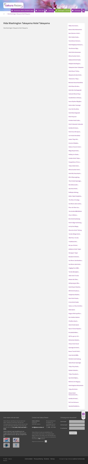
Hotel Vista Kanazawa (75, 52)
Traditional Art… (73, 241)
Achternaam (64, 425)
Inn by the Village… (74, 226)
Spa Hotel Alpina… (73, 378)
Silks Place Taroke (74, 238)
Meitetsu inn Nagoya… (75, 382)
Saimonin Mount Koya (74, 94)
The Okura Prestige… (74, 200)
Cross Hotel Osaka (74, 302)
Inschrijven (73, 433)
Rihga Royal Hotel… (74, 151)
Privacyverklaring (38, 459)
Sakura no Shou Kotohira (75, 306)
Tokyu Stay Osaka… (74, 366)
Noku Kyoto (72, 310)
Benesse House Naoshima (76, 82)
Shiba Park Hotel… (74, 26)
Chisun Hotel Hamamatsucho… (73, 394)
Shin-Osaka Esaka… (74, 37)
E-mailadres (64, 428)
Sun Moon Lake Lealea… (75, 204)
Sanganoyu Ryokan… (74, 294)
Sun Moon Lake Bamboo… (76, 260)
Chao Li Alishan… (73, 215)
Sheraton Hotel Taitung (75, 230)
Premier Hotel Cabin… (74, 120)
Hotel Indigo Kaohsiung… (75, 222)
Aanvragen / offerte (64, 10)
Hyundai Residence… (74, 406)
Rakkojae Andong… (74, 192)
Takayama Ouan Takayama (76, 67)
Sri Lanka (15, 427)
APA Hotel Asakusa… (74, 291)
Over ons (51, 10)
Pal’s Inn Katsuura (74, 402)
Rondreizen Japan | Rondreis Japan (23, 10)
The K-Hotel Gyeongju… (75, 181)
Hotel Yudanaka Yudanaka (76, 124)
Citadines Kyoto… (73, 321)
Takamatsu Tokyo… (74, 79)
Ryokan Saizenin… (73, 370)
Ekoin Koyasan (72, 116)
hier (39, 438)
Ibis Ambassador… (73, 185)
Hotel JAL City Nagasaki (75, 90)
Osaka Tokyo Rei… (73, 139)
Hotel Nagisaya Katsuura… (76, 45)
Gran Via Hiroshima (74, 109)
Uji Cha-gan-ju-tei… (74, 336)
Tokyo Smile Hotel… (74, 166)
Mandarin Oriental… (74, 257)
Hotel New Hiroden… (74, 86)
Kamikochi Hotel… (73, 398)
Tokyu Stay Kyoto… (74, 374)
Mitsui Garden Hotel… (74, 56)
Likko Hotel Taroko (74, 275)
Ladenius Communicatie (79, 459)
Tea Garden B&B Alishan (75, 211)
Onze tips (41, 10)
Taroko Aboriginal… (74, 272)
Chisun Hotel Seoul (74, 344)
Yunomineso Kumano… (75, 41)
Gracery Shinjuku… (74, 143)
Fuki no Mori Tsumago (75, 105)
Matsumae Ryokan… (74, 340)
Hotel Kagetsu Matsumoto (76, 385)
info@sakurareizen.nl (38, 427)
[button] (83, 10)
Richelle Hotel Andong (75, 359)
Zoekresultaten (29, 459)
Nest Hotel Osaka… (74, 298)
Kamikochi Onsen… (74, 128)
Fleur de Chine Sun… (74, 207)
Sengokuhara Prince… (75, 162)
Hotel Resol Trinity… (74, 71)
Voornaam (63, 421)
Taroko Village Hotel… (75, 234)
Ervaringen (77, 10)
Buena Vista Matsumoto (75, 29)
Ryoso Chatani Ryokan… (75, 328)
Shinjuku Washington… (75, 63)
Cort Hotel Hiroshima (74, 135)
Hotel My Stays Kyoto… (75, 173)
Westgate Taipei (73, 253)
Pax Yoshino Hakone (74, 317)
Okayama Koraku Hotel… (75, 75)
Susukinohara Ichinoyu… (75, 98)
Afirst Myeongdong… (74, 177)
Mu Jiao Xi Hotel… (73, 245)
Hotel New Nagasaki (74, 113)
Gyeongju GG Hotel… (74, 347)
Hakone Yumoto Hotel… (75, 147)
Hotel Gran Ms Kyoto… (75, 132)
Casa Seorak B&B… (74, 355)
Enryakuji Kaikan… (73, 332)
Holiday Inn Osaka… (74, 154)
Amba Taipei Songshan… (75, 196)
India (4, 429)
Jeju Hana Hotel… (73, 188)
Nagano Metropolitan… (75, 313)
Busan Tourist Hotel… (74, 351)
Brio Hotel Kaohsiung (74, 219)
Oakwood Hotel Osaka (75, 60)
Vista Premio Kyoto (74, 325)
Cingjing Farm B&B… (74, 268)
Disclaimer (46, 459)
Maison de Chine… (73, 279)
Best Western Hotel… (74, 33)
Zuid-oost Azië (22, 427)
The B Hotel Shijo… (74, 48)
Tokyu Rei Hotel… (73, 389)
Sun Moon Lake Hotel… (75, 264)
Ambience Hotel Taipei (75, 249)
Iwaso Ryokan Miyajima (75, 101)
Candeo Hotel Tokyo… (74, 158)
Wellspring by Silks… (74, 283)
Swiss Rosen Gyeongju (75, 363)
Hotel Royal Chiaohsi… (75, 287)
